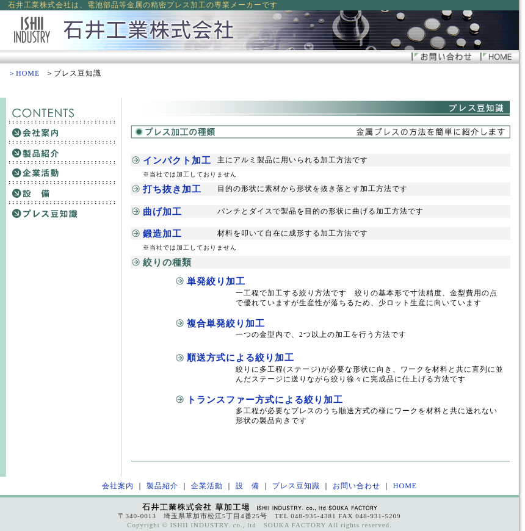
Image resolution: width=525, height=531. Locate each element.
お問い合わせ (356, 486)
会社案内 (118, 486)
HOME (405, 486)
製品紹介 (162, 486)
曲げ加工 (162, 211)
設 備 (247, 486)
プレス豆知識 (296, 486)
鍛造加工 (162, 233)
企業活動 (207, 486)
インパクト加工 (177, 160)
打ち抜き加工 (172, 189)
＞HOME (24, 73)
